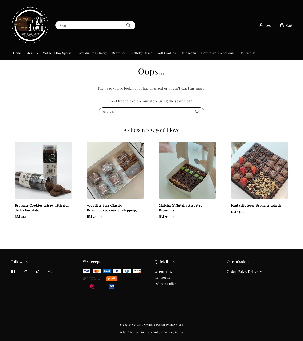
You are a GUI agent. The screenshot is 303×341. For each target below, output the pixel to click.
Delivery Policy (165, 284)
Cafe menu (188, 53)
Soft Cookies (166, 53)
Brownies (119, 53)
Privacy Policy (174, 332)
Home (17, 53)
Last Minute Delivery (92, 53)
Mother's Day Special (58, 53)
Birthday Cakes (141, 53)
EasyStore (176, 324)
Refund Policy (129, 332)
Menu (30, 53)
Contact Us (247, 53)
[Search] (128, 25)
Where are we (164, 272)
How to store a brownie (218, 53)
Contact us (162, 277)
